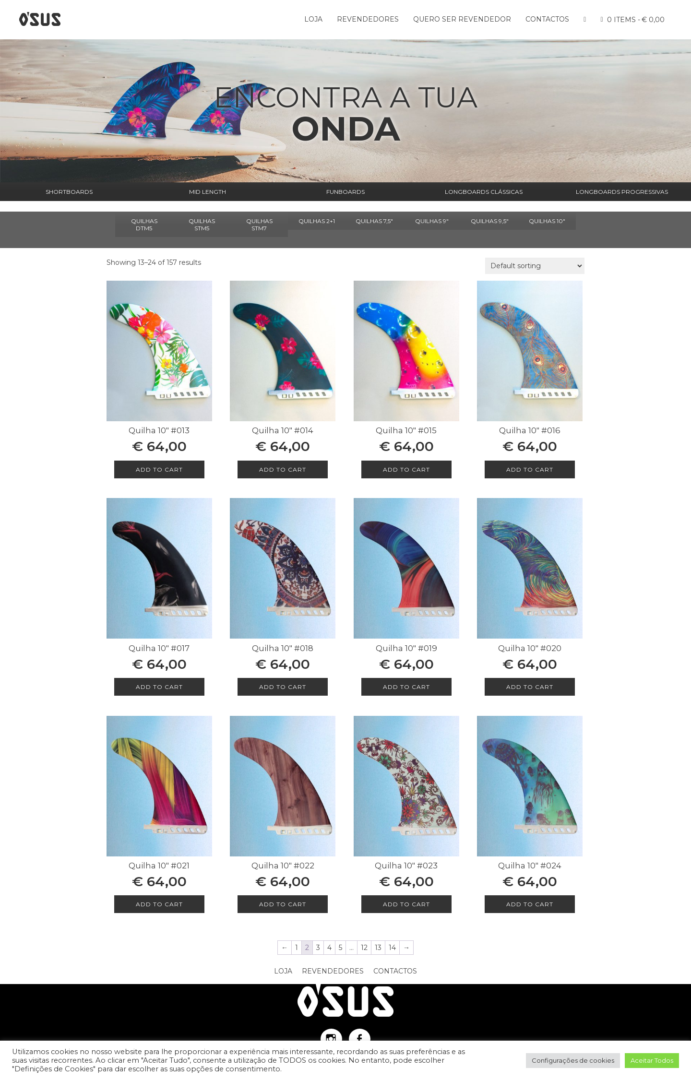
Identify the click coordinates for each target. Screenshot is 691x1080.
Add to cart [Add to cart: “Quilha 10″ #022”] (282, 904)
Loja (313, 19)
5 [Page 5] (340, 947)
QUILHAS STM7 (259, 224)
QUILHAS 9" (432, 221)
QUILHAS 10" (547, 221)
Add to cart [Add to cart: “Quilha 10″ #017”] (159, 686)
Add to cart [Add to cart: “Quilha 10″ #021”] (159, 904)
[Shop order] (534, 266)
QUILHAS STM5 (202, 224)
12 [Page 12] (364, 947)
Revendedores (368, 19)
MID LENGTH (207, 191)
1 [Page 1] (296, 947)
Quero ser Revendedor (462, 19)
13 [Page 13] (378, 947)
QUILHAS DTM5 (144, 224)
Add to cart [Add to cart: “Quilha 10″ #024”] (529, 904)
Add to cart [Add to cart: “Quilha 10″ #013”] (159, 469)
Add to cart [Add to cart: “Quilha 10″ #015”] (406, 469)
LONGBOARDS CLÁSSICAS (484, 191)
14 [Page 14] (392, 947)
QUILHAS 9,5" (490, 221)
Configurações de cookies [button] (573, 1060)
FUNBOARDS (345, 191)
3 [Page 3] (318, 947)
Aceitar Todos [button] (652, 1060)
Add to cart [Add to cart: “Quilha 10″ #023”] (406, 904)
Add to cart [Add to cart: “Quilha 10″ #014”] (282, 469)
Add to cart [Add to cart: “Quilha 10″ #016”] (529, 469)
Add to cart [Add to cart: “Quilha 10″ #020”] (529, 686)
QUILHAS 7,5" (374, 221)
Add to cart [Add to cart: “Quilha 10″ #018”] (282, 686)
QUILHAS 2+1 (316, 221)
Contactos (547, 19)
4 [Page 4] (329, 947)
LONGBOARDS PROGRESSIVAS (622, 191)
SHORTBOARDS (69, 191)
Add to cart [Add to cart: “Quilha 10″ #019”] (406, 686)
